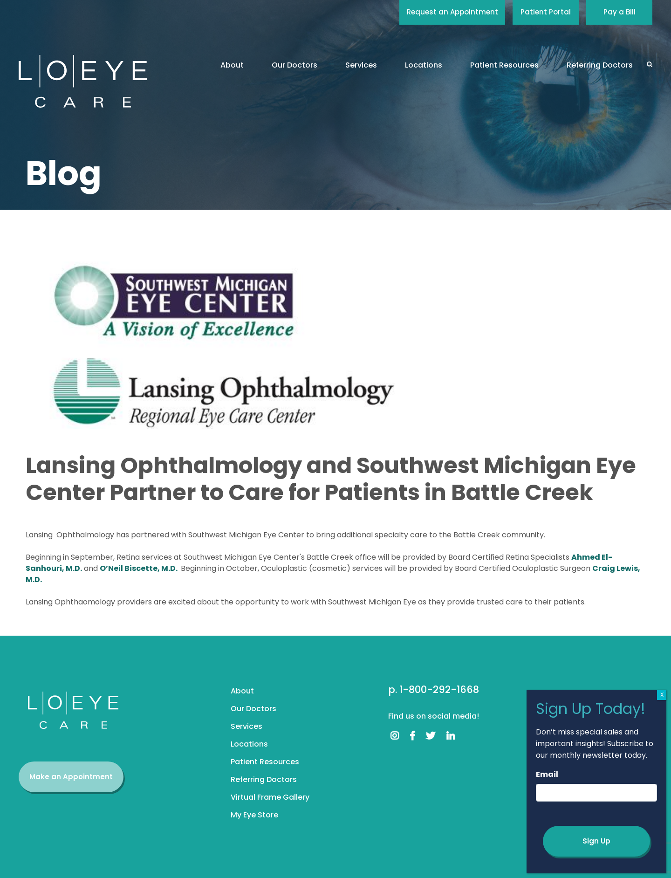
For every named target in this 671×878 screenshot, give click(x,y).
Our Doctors (294, 65)
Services (361, 65)
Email (547, 774)
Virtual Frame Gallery (270, 797)
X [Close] (662, 695)
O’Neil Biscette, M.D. (139, 568)
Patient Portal (545, 12)
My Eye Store (254, 814)
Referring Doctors (600, 65)
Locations (423, 65)
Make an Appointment (71, 777)
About (232, 65)
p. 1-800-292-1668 (433, 689)
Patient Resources (504, 65)
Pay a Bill (619, 12)
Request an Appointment (452, 12)
